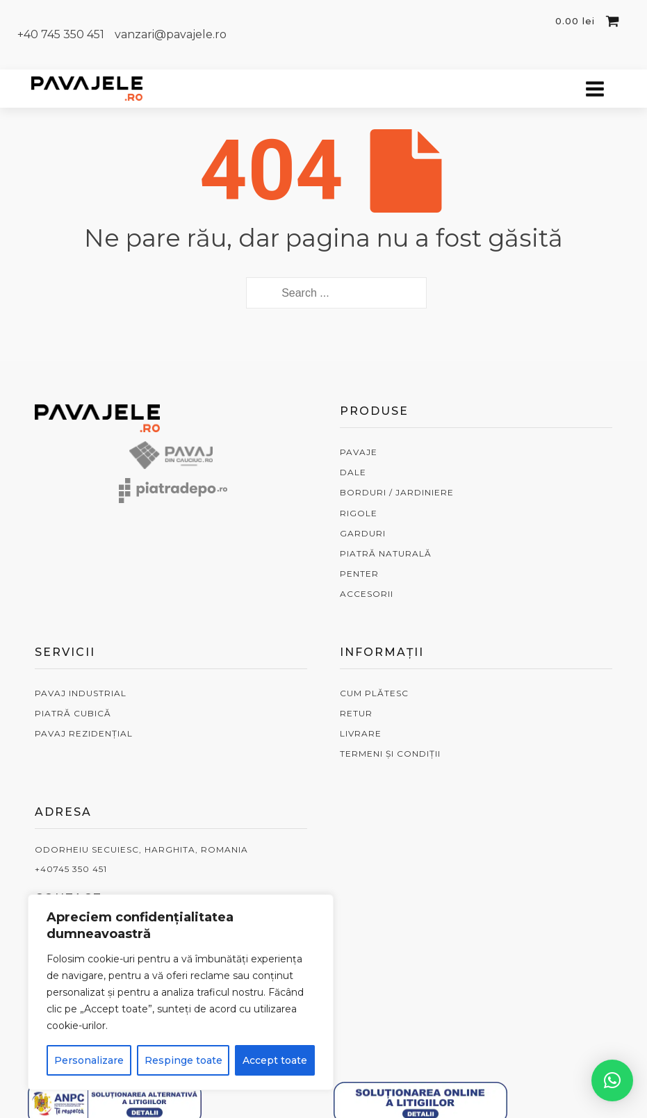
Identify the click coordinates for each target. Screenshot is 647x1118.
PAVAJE (358, 452)
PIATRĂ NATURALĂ (386, 553)
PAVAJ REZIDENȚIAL (84, 733)
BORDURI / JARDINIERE (397, 492)
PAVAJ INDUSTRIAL (80, 693)
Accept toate (275, 1060)
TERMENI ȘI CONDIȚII (390, 753)
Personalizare (89, 1060)
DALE (353, 472)
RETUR (356, 713)
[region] (181, 992)
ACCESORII (366, 594)
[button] (612, 1080)
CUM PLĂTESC (374, 693)
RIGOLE (358, 513)
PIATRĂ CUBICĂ (73, 713)
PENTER (359, 573)
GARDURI (363, 533)
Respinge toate (183, 1060)
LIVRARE (361, 733)
